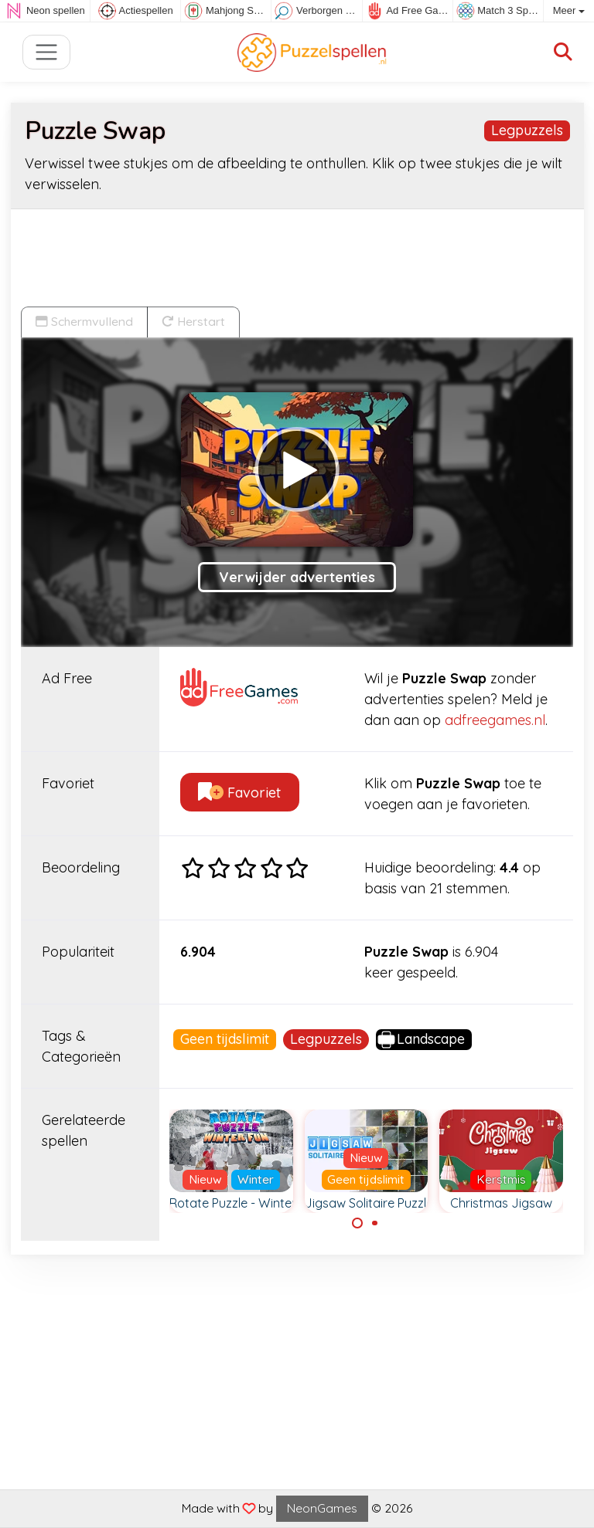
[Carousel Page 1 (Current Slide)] (357, 1223)
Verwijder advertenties (297, 577)
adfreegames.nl (495, 720)
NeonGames (322, 1508)
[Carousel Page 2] (375, 1223)
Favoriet (239, 792)
